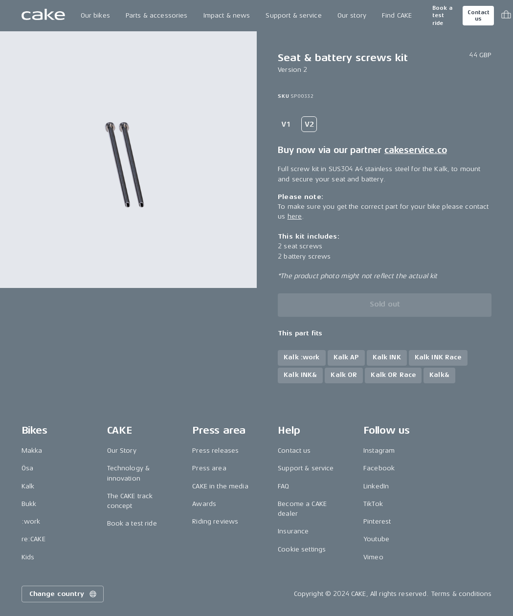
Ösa (27, 468)
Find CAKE (397, 15)
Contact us (478, 15)
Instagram (379, 450)
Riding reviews (215, 521)
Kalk (28, 486)
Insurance (293, 531)
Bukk (29, 503)
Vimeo (373, 557)
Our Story (121, 450)
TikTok (373, 503)
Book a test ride (442, 15)
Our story (351, 15)
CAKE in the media (220, 486)
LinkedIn (376, 486)
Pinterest (377, 521)
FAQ (283, 486)
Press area (209, 468)
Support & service (293, 15)
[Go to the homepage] (43, 15)
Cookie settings (302, 549)
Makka (32, 450)
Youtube (376, 539)
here (295, 216)
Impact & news (226, 15)
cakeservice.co (415, 150)
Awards (204, 503)
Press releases (215, 450)
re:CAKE (33, 539)
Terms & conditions (461, 593)
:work (31, 521)
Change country (63, 594)
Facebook (379, 468)
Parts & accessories (157, 15)
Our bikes (95, 15)
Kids (28, 557)
